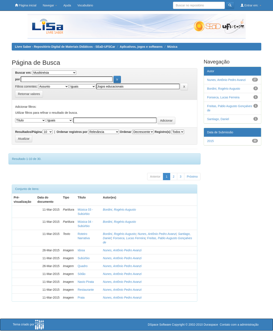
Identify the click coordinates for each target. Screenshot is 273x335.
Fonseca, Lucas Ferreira (129, 238)
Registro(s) (162, 132)
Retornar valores (29, 94)
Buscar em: (23, 72)
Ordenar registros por (72, 132)
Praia (81, 297)
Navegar (50, 5)
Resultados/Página (28, 132)
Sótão (82, 274)
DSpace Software (159, 324)
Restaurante (86, 289)
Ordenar (125, 132)
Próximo (192, 176)
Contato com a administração (239, 324)
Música (172, 46)
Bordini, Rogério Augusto (119, 209)
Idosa (81, 250)
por (17, 79)
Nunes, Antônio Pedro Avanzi (157, 234)
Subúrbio (84, 258)
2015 (210, 141)
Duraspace (211, 324)
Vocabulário (85, 5)
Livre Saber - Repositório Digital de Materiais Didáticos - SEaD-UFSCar (65, 46)
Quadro (83, 266)
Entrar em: (251, 5)
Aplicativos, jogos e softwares (141, 46)
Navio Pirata (86, 281)
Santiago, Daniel (218, 119)
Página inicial (25, 5)
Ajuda (67, 5)
